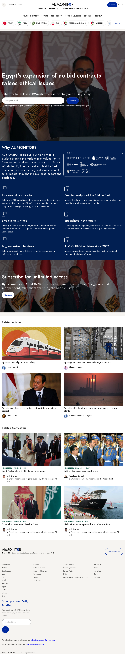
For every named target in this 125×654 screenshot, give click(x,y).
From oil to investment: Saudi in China (20, 524)
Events (20, 5)
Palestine (5, 583)
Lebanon (5, 593)
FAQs (65, 574)
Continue (8, 295)
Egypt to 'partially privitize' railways (19, 362)
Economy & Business (72, 16)
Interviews (98, 16)
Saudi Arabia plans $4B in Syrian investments (23, 471)
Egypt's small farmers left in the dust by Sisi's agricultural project (29, 409)
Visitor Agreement (69, 568)
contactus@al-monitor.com (35, 644)
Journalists (97, 571)
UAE (3, 577)
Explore (87, 16)
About (96, 568)
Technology (56, 16)
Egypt (4, 586)
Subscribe (112, 5)
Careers (97, 577)
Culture (44, 16)
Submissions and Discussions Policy (75, 577)
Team (96, 574)
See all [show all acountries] (118, 23)
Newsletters (12, 5)
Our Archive (37, 580)
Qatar (4, 589)
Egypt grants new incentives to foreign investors (87, 362)
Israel (4, 580)
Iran (3, 574)
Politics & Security (30, 16)
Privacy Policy (68, 571)
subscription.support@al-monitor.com (44, 640)
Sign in (120, 5)
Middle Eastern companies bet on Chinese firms (87, 524)
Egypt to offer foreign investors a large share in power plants (90, 409)
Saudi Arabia (6, 571)
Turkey (4, 568)
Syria (3, 596)
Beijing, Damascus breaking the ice (81, 471)
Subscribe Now (114, 551)
